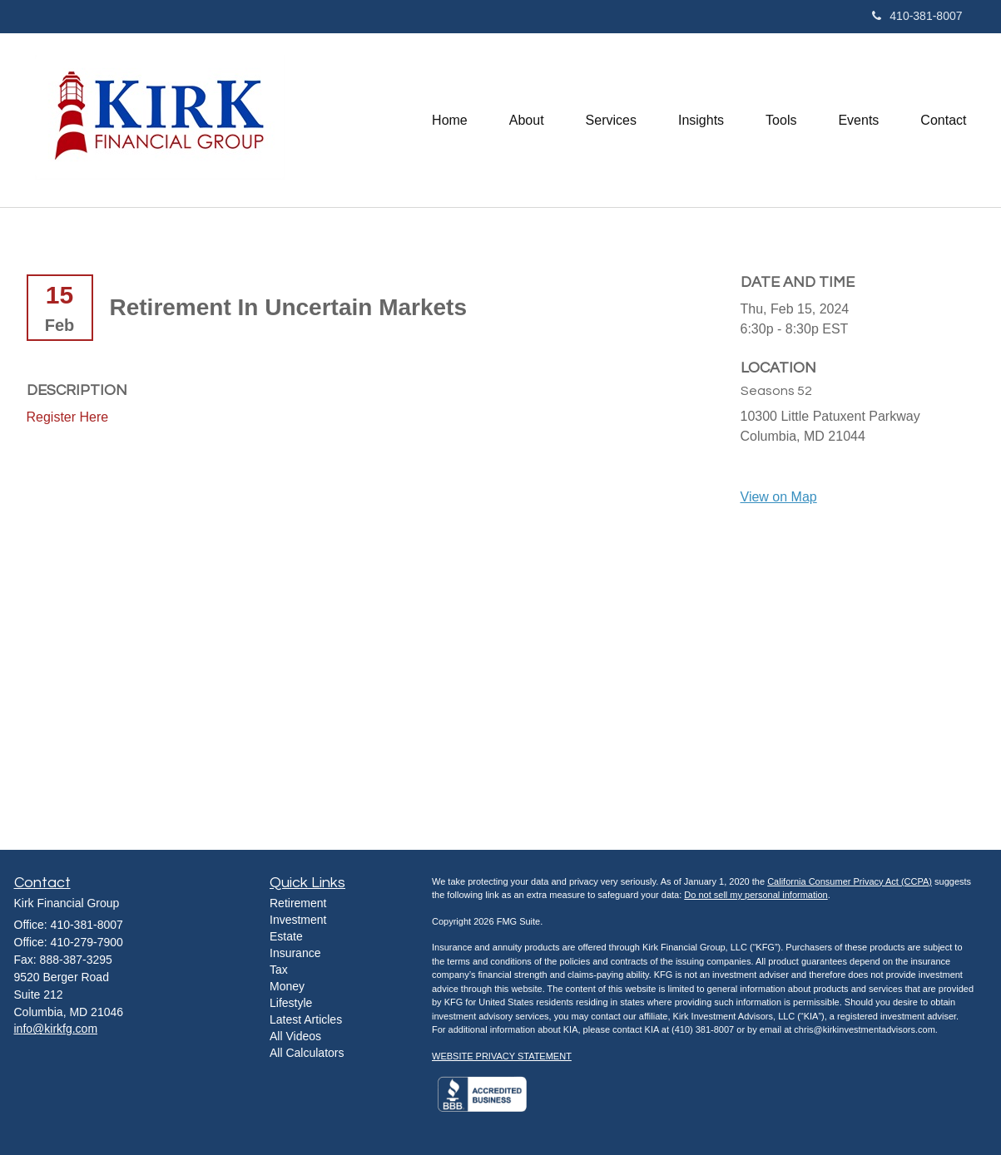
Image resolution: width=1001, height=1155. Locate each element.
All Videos (295, 1036)
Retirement (298, 903)
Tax (279, 969)
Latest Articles (306, 1019)
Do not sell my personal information (755, 895)
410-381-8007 (917, 15)
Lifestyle (291, 1002)
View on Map (779, 497)
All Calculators (307, 1052)
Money (287, 986)
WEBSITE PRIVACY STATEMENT (502, 1056)
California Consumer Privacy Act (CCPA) (849, 881)
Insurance (295, 953)
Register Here (68, 417)
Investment (298, 919)
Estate (286, 936)
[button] (526, 120)
